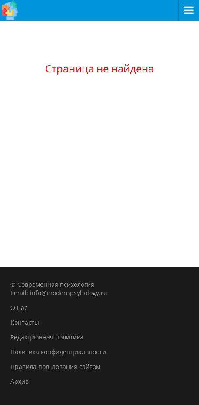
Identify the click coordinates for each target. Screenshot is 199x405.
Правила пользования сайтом (55, 366)
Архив (19, 381)
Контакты (24, 322)
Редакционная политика (46, 337)
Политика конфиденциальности (58, 352)
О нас (18, 307)
